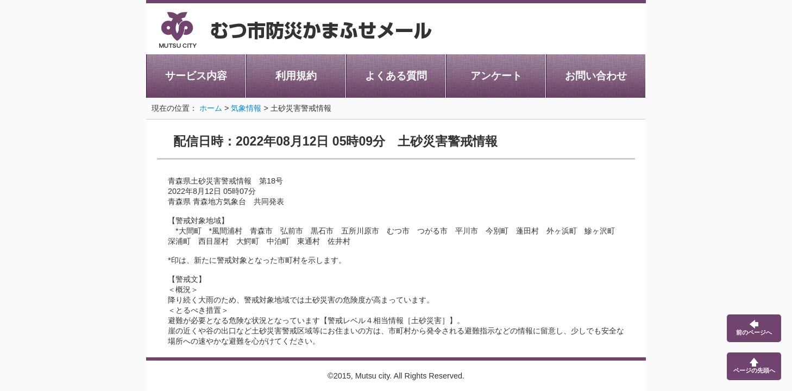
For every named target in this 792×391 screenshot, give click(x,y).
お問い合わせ (596, 75)
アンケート (496, 75)
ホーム (210, 108)
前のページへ (754, 328)
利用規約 (296, 75)
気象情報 (246, 108)
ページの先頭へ (754, 366)
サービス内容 (196, 75)
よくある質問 (396, 75)
